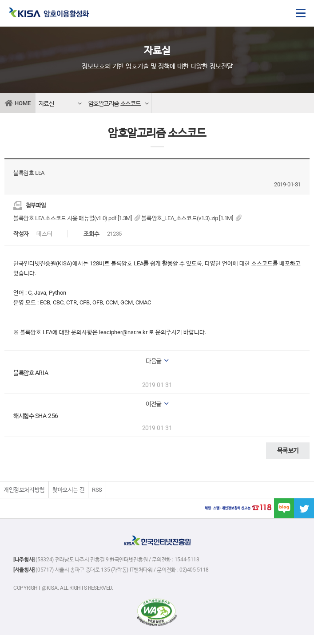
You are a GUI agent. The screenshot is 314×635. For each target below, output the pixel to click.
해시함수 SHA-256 (35, 415)
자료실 (60, 104)
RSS (97, 489)
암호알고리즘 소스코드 (118, 104)
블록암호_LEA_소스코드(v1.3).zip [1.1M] (191, 218)
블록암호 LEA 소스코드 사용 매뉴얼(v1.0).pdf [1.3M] (77, 218)
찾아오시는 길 (68, 489)
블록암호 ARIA (30, 372)
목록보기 (287, 450)
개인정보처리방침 (24, 489)
